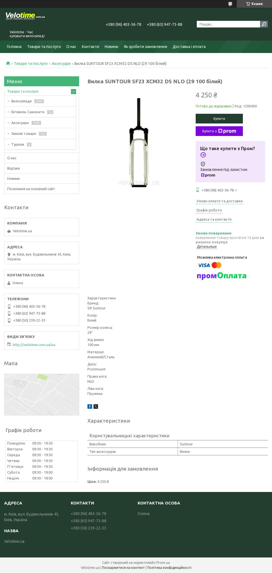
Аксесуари (61, 63)
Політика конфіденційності (169, 567)
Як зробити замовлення (145, 46)
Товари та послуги (44, 46)
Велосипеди (21, 101)
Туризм (17, 144)
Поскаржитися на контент (123, 567)
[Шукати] (264, 24)
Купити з (219, 131)
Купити (219, 118)
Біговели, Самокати (27, 112)
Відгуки (13, 168)
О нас (71, 46)
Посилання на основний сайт (31, 189)
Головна (14, 46)
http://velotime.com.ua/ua (34, 345)
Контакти (90, 46)
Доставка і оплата (189, 46)
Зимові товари (23, 133)
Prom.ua (163, 562)
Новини (111, 46)
